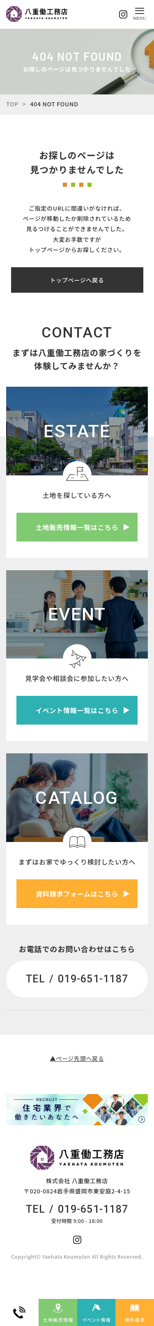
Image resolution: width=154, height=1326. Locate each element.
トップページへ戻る (77, 280)
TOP (12, 104)
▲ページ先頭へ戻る (77, 1058)
